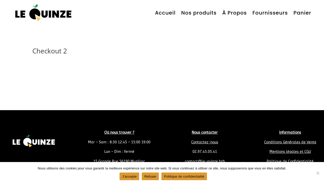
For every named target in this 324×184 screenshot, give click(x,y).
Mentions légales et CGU (290, 152)
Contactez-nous (204, 142)
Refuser (150, 176)
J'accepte (129, 176)
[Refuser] (317, 173)
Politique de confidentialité (184, 176)
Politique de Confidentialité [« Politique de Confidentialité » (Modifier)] (290, 161)
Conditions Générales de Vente (290, 142)
